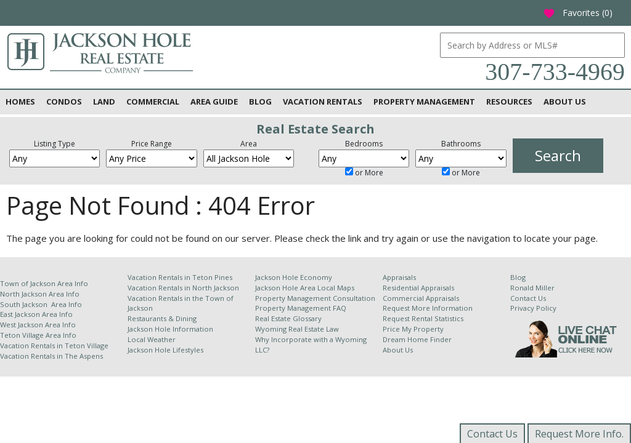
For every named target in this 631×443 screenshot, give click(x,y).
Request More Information (428, 308)
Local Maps (335, 287)
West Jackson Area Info (38, 324)
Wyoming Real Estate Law (297, 328)
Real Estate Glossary (288, 318)
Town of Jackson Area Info (44, 283)
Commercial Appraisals (421, 298)
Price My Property (413, 328)
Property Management (424, 101)
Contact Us (528, 298)
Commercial (152, 101)
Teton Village (86, 345)
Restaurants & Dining (162, 318)
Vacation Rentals (322, 101)
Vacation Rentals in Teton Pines (180, 277)
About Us (564, 101)
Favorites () (578, 12)
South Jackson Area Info (41, 304)
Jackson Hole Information (170, 328)
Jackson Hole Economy (293, 277)
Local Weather (152, 339)
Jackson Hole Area (286, 287)
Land (104, 101)
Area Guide (214, 101)
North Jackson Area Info (39, 293)
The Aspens (84, 356)
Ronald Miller (532, 287)
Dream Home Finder (417, 339)
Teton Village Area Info (38, 335)
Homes (20, 101)
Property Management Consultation (315, 298)
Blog (260, 101)
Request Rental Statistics (423, 318)
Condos (64, 101)
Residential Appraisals (418, 287)
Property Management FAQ (300, 308)
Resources (509, 101)
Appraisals (399, 277)
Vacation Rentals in (32, 345)
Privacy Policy (533, 308)
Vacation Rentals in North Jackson (183, 287)
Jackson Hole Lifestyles (165, 349)
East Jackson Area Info (36, 314)
